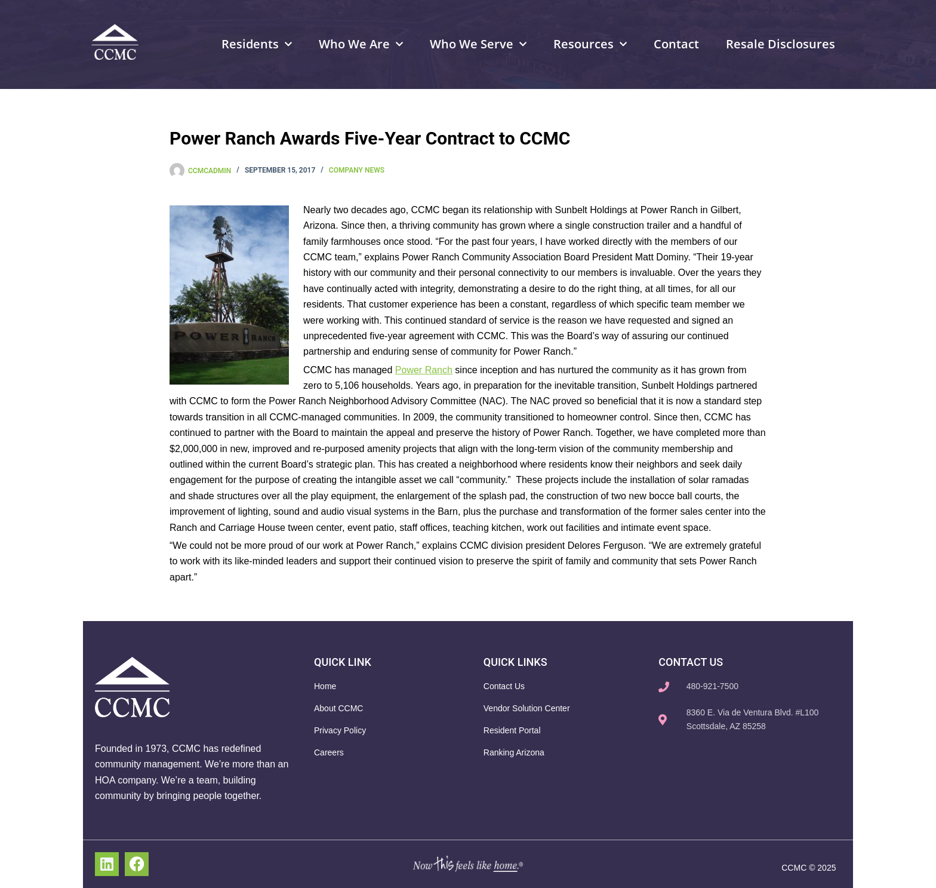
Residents (256, 44)
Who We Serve (478, 44)
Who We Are (361, 44)
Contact (676, 44)
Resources (590, 44)
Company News (356, 170)
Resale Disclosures (780, 44)
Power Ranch (423, 370)
